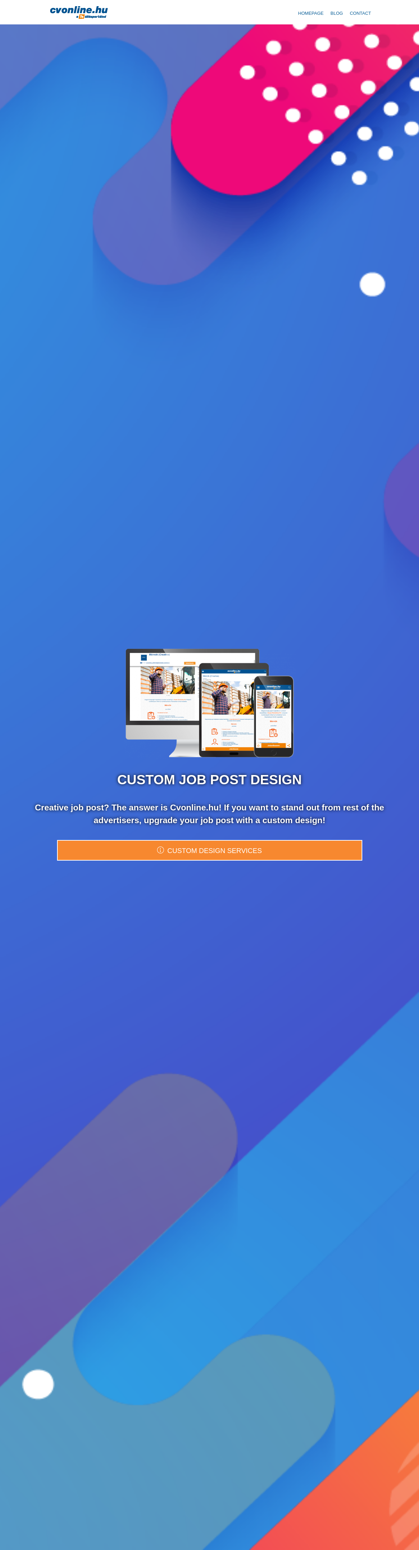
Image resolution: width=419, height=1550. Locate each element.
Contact (360, 13)
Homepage (310, 13)
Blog (337, 13)
